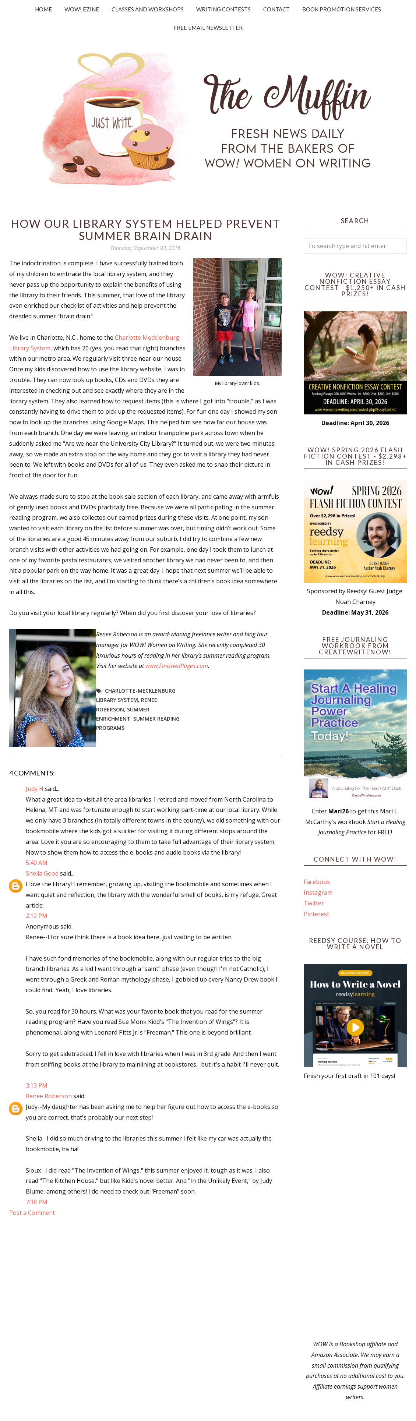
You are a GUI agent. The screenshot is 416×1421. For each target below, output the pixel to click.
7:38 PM (36, 1202)
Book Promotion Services (341, 9)
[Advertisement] (355, 1210)
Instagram (318, 892)
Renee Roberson (49, 1096)
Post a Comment (32, 1213)
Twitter (314, 903)
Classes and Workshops (148, 9)
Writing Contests (223, 9)
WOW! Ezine (81, 9)
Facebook (317, 882)
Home (43, 9)
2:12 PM (36, 916)
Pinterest (316, 914)
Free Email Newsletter (208, 27)
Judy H (35, 789)
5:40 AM (36, 863)
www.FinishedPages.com (176, 666)
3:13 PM (36, 1085)
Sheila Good (42, 873)
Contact (276, 9)
